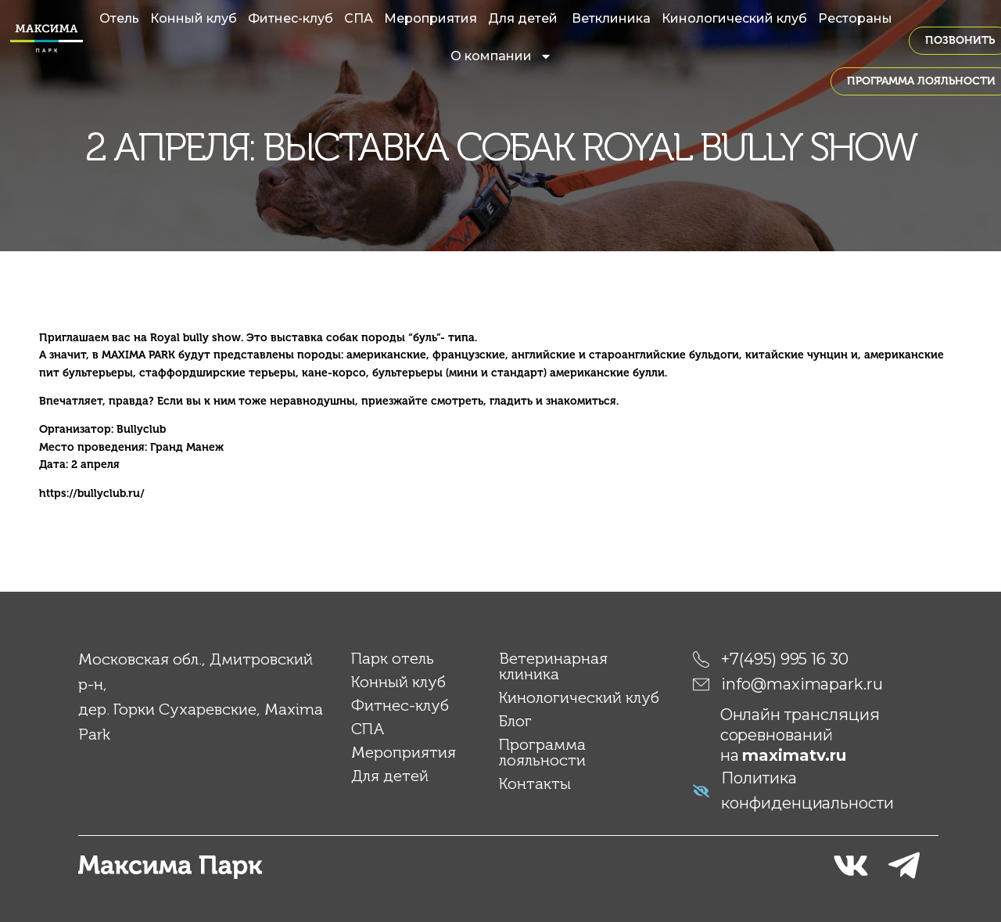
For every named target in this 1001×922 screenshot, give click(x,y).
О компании (501, 56)
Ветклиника (611, 18)
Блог (515, 720)
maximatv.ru (794, 754)
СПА (358, 18)
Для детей (524, 18)
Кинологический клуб (734, 18)
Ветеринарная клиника (553, 665)
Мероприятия (430, 18)
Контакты (535, 782)
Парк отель (392, 657)
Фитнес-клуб (290, 18)
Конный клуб (193, 18)
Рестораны (855, 18)
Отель (119, 18)
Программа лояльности (542, 751)
